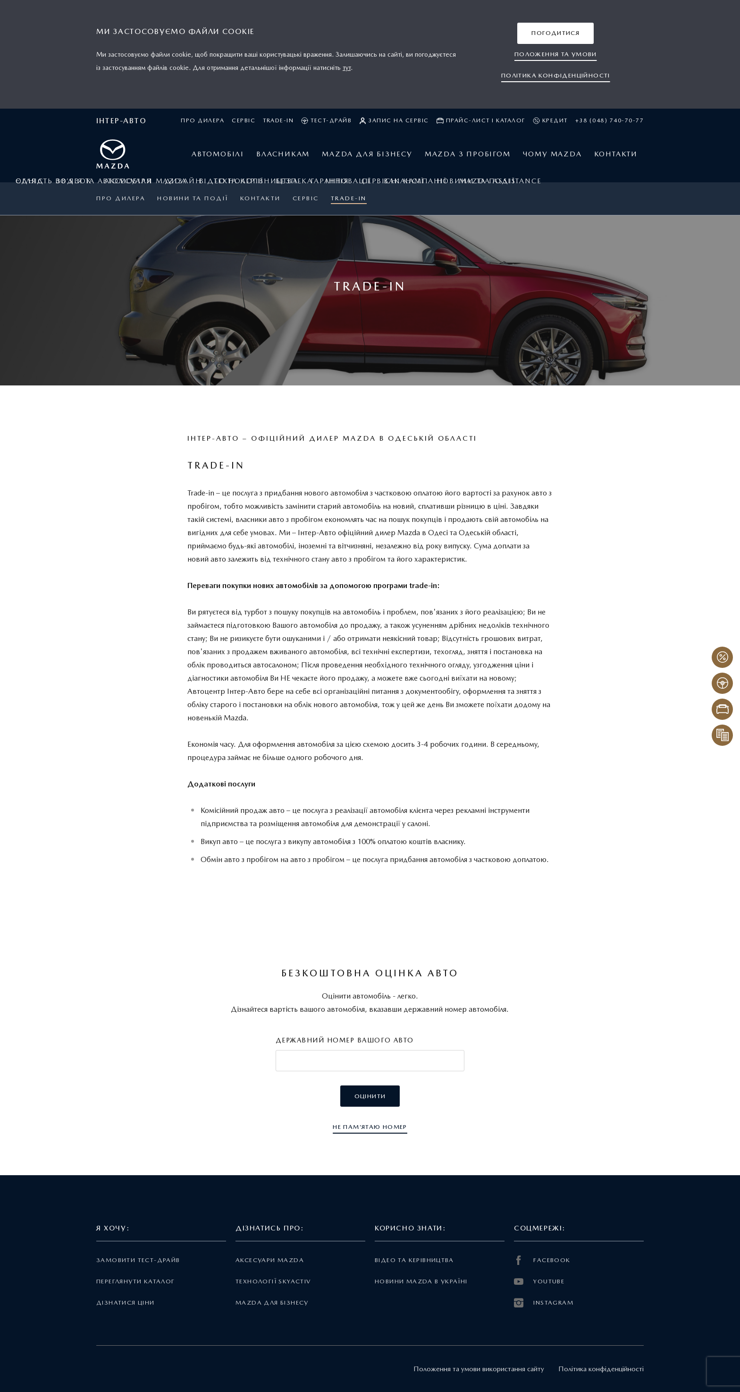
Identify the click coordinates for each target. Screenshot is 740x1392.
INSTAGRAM (543, 1302)
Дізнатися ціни (125, 1302)
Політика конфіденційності (601, 1369)
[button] (555, 33)
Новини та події (192, 198)
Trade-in (278, 120)
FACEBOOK (542, 1260)
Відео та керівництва (414, 1260)
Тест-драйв (326, 120)
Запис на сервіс (394, 120)
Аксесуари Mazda (269, 1260)
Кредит (550, 120)
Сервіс (243, 120)
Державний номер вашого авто (345, 1040)
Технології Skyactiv (273, 1281)
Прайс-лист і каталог (481, 120)
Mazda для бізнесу (272, 1302)
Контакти (260, 198)
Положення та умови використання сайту (478, 1369)
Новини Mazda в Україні (421, 1281)
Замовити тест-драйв (138, 1260)
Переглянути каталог (135, 1281)
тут (347, 67)
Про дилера (202, 120)
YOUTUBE (539, 1281)
